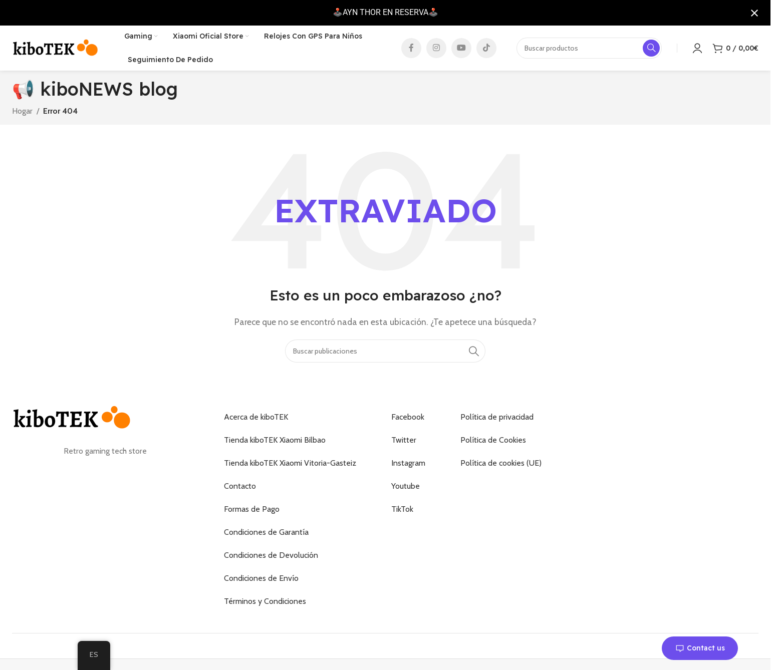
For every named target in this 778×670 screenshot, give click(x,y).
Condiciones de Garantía (266, 532)
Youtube (405, 486)
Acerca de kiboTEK (256, 417)
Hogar (22, 111)
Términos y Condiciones (265, 601)
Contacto (240, 486)
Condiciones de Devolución (271, 555)
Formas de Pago (252, 509)
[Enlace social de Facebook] (411, 48)
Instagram (408, 463)
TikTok (402, 509)
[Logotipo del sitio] (55, 47)
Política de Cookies (493, 440)
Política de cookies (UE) (501, 463)
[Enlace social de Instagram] (436, 48)
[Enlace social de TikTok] (486, 48)
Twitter (403, 440)
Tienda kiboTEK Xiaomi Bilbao (275, 440)
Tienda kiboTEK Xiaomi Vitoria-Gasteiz (290, 463)
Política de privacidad (497, 417)
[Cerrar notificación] (754, 13)
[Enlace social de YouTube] (461, 48)
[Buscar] (385, 351)
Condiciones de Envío (261, 578)
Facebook (407, 417)
